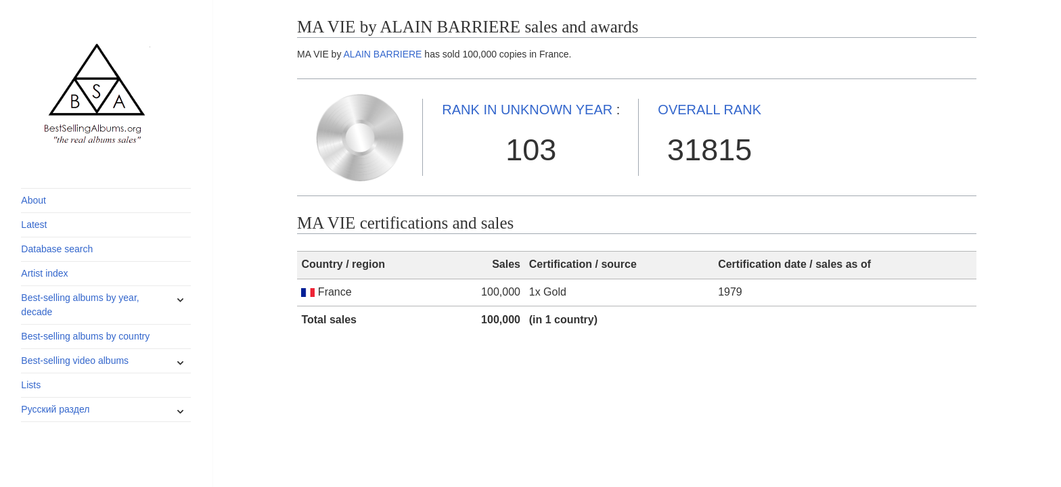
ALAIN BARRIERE (383, 54)
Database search (57, 249)
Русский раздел (55, 409)
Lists (31, 384)
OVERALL (709, 109)
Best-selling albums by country (85, 336)
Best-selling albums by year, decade (80, 304)
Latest (34, 224)
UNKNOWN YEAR (527, 109)
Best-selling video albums (75, 360)
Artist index (44, 273)
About (33, 200)
